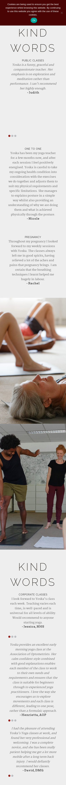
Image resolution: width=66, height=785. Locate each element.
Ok (33, 20)
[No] (61, 13)
